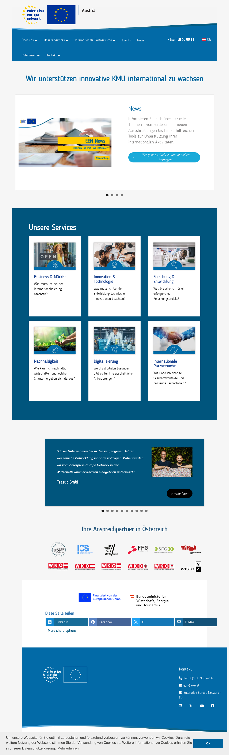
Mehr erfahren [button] (68, 748)
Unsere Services (54, 40)
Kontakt (51, 55)
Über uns (28, 40)
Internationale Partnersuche (93, 40)
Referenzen (29, 55)
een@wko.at (191, 685)
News (140, 40)
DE (206, 39)
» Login (172, 39)
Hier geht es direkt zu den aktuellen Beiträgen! (165, 157)
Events (126, 40)
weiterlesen (180, 493)
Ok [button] (208, 743)
